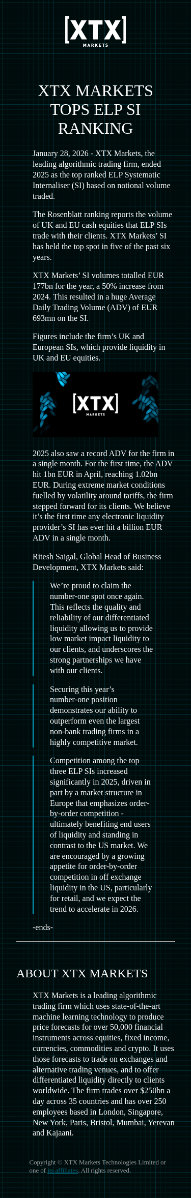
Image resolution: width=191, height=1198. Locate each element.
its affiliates (62, 1170)
